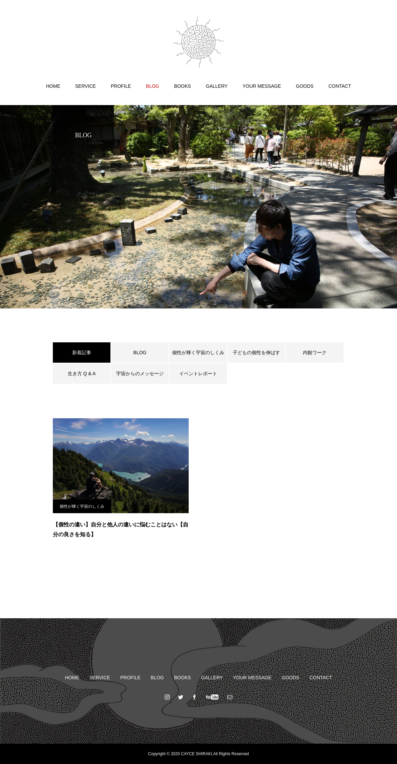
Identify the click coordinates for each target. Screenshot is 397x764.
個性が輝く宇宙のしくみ (198, 352)
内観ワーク (315, 352)
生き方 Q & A (82, 373)
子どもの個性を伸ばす (256, 352)
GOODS (305, 86)
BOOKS (182, 86)
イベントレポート (198, 373)
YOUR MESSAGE (262, 86)
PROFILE (121, 86)
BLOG (152, 86)
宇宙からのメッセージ (140, 373)
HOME (53, 86)
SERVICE (85, 86)
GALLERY (217, 86)
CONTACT (340, 86)
